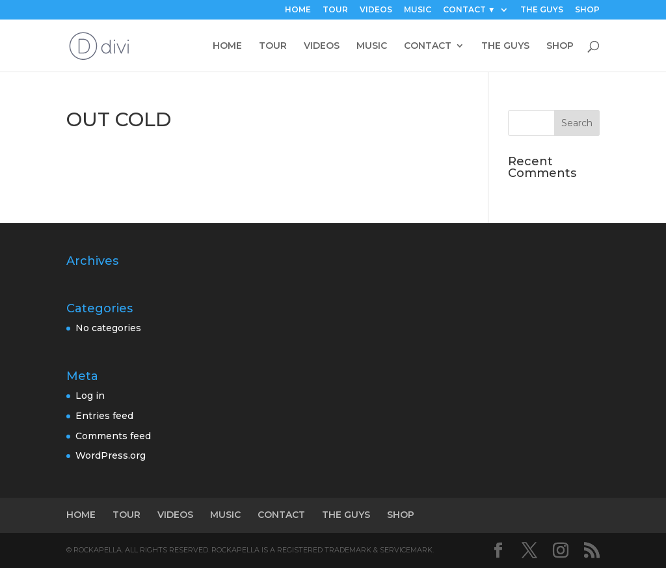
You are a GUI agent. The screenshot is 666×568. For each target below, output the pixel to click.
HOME (298, 10)
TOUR (335, 10)
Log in (90, 395)
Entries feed (104, 416)
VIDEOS (376, 10)
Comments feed (113, 436)
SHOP (587, 10)
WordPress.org (110, 455)
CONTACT (427, 46)
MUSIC (417, 10)
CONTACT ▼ (469, 10)
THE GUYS (541, 10)
